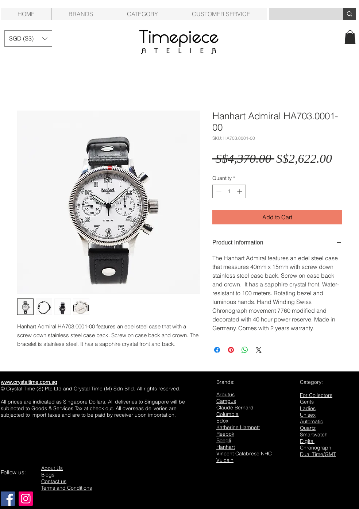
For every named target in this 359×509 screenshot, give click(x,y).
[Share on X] (258, 350)
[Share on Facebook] (217, 350)
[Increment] (240, 191)
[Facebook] (8, 498)
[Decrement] (218, 191)
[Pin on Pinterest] (231, 350)
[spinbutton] (229, 191)
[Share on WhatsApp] (244, 350)
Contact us (53, 481)
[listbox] (28, 38)
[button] (142, 14)
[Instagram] (26, 498)
